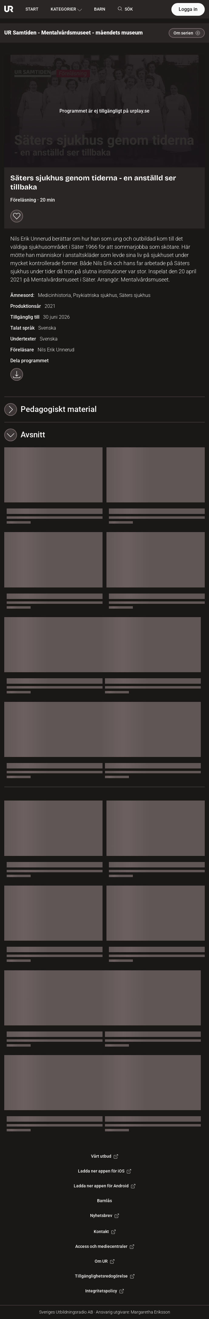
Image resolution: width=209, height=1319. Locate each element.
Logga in (188, 9)
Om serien (187, 33)
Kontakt (105, 1231)
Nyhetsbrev (104, 1215)
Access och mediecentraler (104, 1246)
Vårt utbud (104, 1156)
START (32, 9)
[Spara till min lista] (16, 216)
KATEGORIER (66, 9)
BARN (99, 9)
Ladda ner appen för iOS (104, 1171)
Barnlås (104, 1200)
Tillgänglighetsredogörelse (104, 1276)
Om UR (104, 1261)
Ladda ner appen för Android (104, 1185)
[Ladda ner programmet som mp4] (16, 374)
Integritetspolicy (104, 1290)
